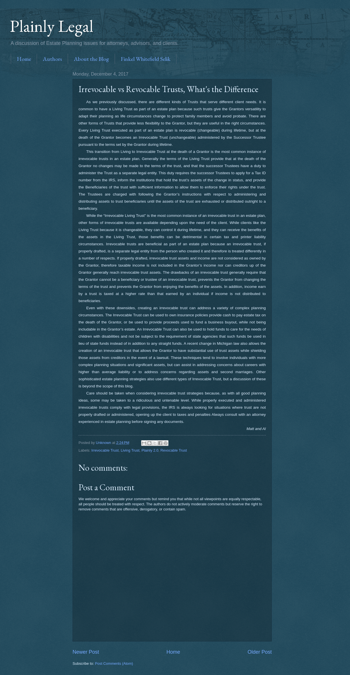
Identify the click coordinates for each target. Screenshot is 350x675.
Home (24, 59)
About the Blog (91, 59)
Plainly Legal (51, 26)
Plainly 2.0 (149, 450)
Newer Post (86, 652)
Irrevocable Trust (105, 450)
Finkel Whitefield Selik (145, 59)
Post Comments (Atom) (114, 663)
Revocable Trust (173, 450)
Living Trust (130, 450)
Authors (52, 59)
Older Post (260, 652)
